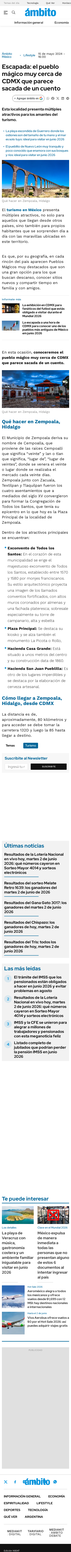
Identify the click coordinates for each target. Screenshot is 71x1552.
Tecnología (32, 3)
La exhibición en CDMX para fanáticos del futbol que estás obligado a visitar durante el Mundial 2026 (43, 310)
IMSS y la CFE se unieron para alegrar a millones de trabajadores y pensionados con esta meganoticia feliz (40, 1029)
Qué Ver (50, 3)
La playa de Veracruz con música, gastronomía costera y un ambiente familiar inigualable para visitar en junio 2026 (18, 1253)
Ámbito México (7, 55)
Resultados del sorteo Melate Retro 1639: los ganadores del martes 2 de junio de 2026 (30, 888)
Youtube (45, 1481)
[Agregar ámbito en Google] (28, 98)
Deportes (12, 1510)
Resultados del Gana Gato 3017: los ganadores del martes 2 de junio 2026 (35, 907)
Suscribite (49, 766)
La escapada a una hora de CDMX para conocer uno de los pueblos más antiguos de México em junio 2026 (45, 327)
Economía (62, 23)
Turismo (30, 745)
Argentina (34, 1517)
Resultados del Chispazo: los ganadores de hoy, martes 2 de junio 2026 (31, 927)
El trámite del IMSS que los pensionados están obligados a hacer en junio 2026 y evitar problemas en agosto (40, 984)
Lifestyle (29, 55)
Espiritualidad (16, 1503)
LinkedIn (34, 1481)
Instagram (24, 1481)
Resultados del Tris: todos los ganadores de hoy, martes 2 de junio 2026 (31, 947)
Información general (28, 23)
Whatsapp (55, 1481)
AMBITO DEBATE (56, 1532)
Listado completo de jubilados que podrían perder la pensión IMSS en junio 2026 (40, 1049)
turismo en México (24, 210)
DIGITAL (14, 1532)
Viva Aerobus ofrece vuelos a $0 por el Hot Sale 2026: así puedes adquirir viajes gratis (48, 1322)
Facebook (15, 1482)
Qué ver (10, 1517)
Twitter (6, 1481)
